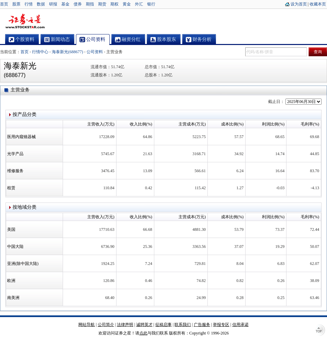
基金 (65, 4)
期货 (102, 4)
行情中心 (40, 51)
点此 (143, 333)
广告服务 (202, 324)
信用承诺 (240, 324)
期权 (114, 4)
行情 (29, 4)
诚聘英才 (144, 324)
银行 (151, 4)
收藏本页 (318, 4)
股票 (16, 4)
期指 (90, 4)
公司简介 (106, 324)
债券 (78, 4)
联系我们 (182, 324)
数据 (41, 4)
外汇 (139, 4)
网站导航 (86, 324)
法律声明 (125, 324)
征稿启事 (163, 324)
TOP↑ (320, 331)
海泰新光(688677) (67, 51)
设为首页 (299, 4)
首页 (4, 4)
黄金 (127, 4)
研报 (53, 4)
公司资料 (95, 51)
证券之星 (25, 21)
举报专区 (221, 324)
